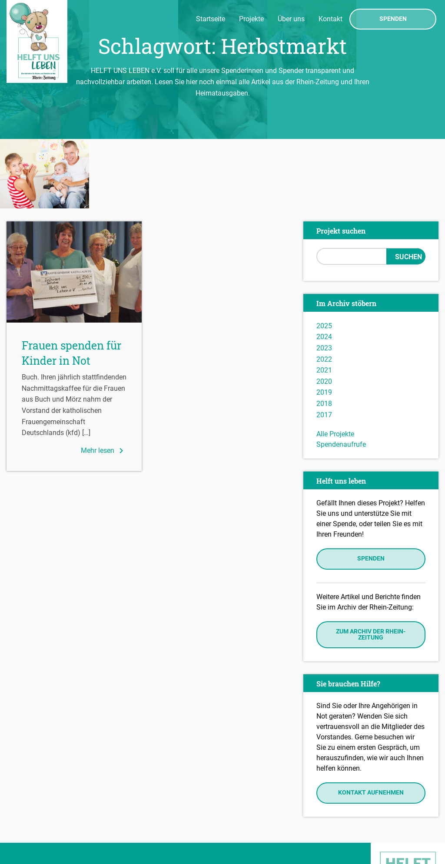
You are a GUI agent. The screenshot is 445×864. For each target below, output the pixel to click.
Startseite (210, 19)
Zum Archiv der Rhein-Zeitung (370, 565)
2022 (324, 290)
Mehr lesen (103, 381)
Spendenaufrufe (341, 375)
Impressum (26, 821)
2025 (324, 256)
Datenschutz (28, 833)
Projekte (251, 19)
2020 (324, 312)
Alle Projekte (335, 364)
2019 (324, 323)
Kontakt (330, 19)
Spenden (393, 19)
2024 (324, 268)
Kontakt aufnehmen (371, 723)
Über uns (291, 19)
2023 (324, 278)
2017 (324, 345)
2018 (324, 334)
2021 (324, 301)
